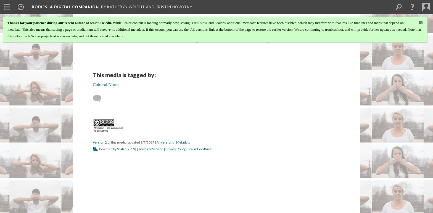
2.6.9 (131, 149)
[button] (412, 7)
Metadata (183, 142)
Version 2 (100, 142)
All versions (165, 142)
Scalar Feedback (200, 149)
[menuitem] (7, 7)
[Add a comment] (99, 98)
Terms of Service (150, 149)
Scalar (121, 149)
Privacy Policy (175, 149)
